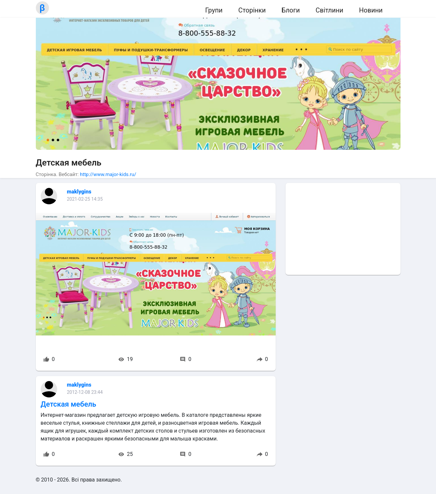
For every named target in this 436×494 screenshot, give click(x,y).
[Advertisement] (343, 229)
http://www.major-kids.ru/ (108, 174)
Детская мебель (68, 404)
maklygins (79, 192)
